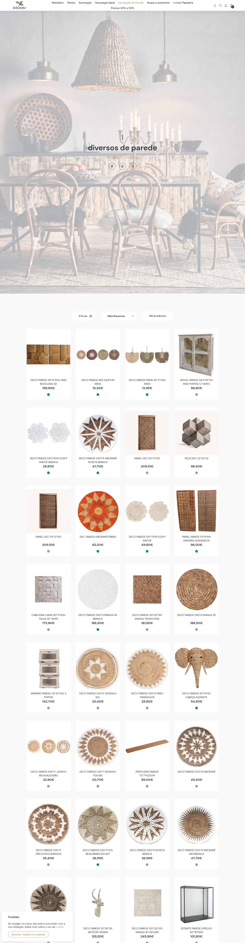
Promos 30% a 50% (122, 8)
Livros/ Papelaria (183, 2)
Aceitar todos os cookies (28, 934)
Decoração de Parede (123, 157)
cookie (59, 926)
